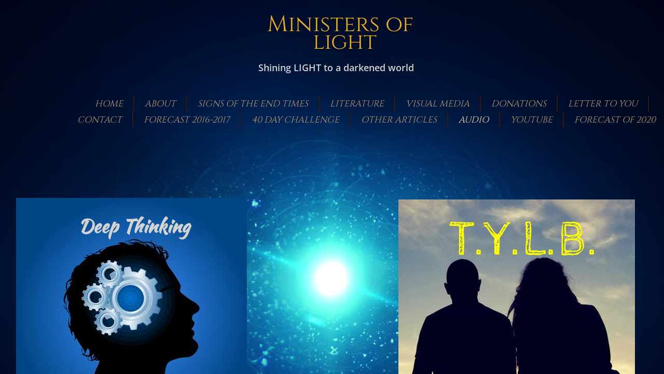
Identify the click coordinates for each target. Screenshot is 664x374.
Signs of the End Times (253, 104)
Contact (99, 120)
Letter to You (603, 104)
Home (109, 104)
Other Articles (399, 120)
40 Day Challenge (295, 120)
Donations (518, 104)
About (160, 104)
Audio (474, 120)
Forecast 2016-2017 (187, 120)
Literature (357, 104)
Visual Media (437, 104)
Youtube (531, 120)
